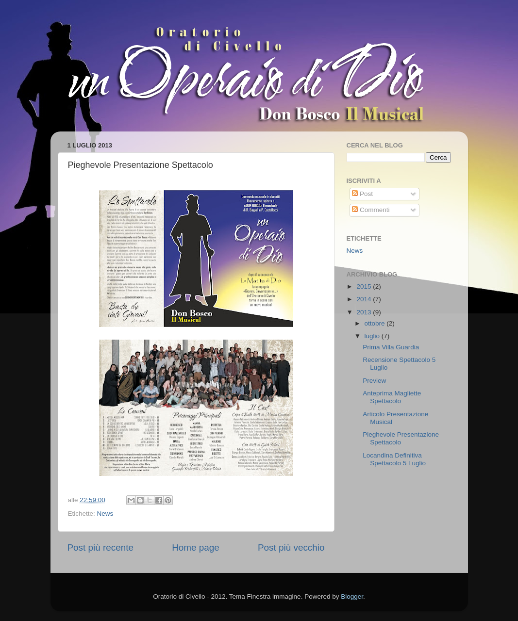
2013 (364, 312)
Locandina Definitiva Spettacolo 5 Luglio (394, 459)
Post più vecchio (291, 547)
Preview (374, 380)
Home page (195, 547)
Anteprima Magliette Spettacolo (392, 397)
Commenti (370, 209)
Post (362, 193)
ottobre (376, 323)
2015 (364, 286)
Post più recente (100, 547)
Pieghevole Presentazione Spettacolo (401, 438)
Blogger (352, 596)
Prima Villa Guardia (391, 347)
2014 (364, 299)
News (105, 513)
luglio (373, 336)
